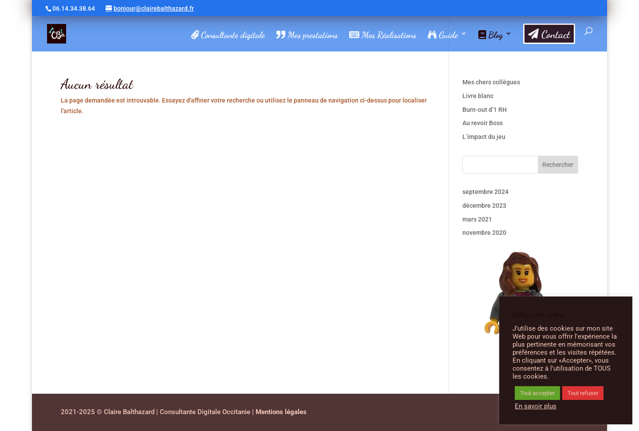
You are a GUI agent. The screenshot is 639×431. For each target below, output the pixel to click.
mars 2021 (477, 219)
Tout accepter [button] (537, 393)
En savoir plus (535, 406)
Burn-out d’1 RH (484, 109)
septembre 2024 (485, 191)
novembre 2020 (484, 232)
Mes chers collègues (491, 82)
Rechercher (557, 164)
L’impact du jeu (483, 136)
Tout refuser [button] (583, 393)
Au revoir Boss (482, 123)
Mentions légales (281, 412)
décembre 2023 (484, 205)
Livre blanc (477, 95)
